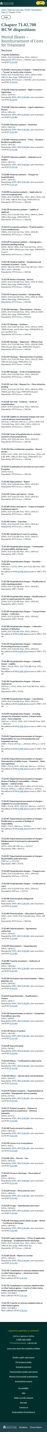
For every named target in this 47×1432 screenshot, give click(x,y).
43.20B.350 (22, 829)
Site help (23, 1402)
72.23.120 (13, 184)
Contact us (23, 1407)
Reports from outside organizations (23, 1376)
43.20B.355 (22, 571)
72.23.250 (13, 1136)
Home (3, 10)
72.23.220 (13, 1151)
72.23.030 (13, 1006)
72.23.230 (13, 1101)
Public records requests (23, 1398)
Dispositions (37, 10)
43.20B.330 (22, 749)
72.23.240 (13, 1121)
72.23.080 (13, 117)
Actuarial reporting (23, 1367)
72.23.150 (13, 1198)
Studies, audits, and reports (24, 1357)
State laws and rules (16, 10)
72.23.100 (13, 149)
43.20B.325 (22, 726)
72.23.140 (13, 1183)
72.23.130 (13, 1038)
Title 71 (4, 12)
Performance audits (23, 1362)
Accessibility (23, 1388)
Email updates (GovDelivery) (23, 1412)
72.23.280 (13, 953)
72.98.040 (25, 97)
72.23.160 (13, 1213)
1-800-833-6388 (32, 1343)
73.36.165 (23, 1278)
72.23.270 (13, 988)
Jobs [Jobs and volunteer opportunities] (23, 1393)
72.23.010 (13, 62)
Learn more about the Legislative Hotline (23, 1348)
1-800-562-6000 (23, 1339)
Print (6, 17)
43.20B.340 (22, 791)
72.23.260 (13, 938)
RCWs (27, 10)
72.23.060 (13, 1166)
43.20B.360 (22, 634)
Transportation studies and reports (23, 1372)
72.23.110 (13, 167)
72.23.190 (13, 1263)
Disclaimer (23, 1427)
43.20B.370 (22, 651)
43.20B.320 (22, 671)
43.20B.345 (22, 809)
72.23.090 (13, 132)
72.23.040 (13, 1053)
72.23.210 (13, 1083)
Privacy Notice (36, 1427)
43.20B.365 (22, 704)
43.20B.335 (22, 769)
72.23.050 (13, 1023)
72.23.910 (13, 82)
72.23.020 (13, 906)
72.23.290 (13, 971)
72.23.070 (13, 100)
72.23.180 (13, 1230)
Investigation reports (23, 1381)
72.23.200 (13, 1068)
